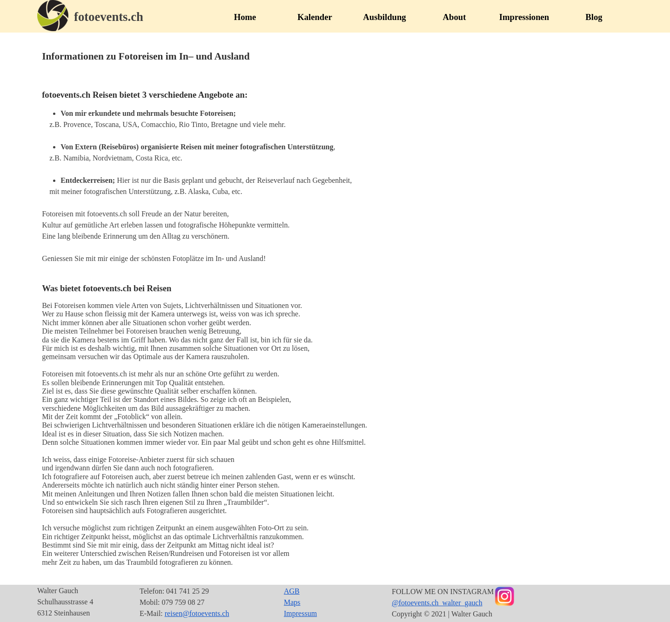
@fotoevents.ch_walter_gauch (437, 603)
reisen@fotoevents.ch (197, 613)
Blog (593, 17)
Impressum (300, 613)
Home (245, 17)
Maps (292, 602)
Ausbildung (384, 17)
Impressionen (524, 17)
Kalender (314, 17)
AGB (292, 591)
